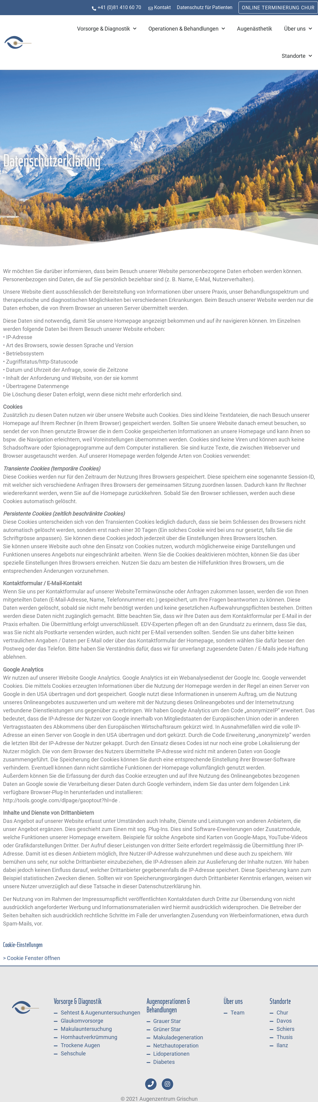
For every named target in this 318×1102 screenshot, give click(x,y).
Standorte (297, 56)
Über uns (298, 29)
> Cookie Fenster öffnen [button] (31, 958)
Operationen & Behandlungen (186, 29)
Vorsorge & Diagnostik (106, 29)
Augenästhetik (254, 28)
